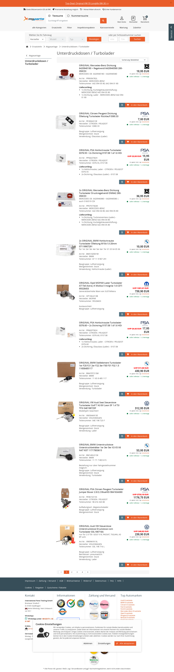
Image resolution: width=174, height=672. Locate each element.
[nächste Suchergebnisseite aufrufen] (87, 572)
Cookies (28, 587)
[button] (172, 2)
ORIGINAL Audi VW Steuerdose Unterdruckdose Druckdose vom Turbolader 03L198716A (96, 529)
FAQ (112, 581)
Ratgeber (39, 587)
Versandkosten (145, 74)
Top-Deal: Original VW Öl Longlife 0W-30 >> (87, 3)
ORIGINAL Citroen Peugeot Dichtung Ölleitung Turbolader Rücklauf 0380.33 (98, 115)
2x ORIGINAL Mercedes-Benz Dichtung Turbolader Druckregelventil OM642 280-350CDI (100, 193)
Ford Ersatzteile (126, 609)
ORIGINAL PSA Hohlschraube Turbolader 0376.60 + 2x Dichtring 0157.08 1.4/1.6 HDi (100, 324)
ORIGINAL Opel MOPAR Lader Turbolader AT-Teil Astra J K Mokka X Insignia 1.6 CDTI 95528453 (100, 285)
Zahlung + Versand (47, 581)
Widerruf (87, 581)
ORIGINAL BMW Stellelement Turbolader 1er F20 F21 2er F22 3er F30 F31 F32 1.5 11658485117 (100, 365)
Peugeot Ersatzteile (128, 615)
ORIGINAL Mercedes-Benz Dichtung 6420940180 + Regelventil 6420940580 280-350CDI (100, 68)
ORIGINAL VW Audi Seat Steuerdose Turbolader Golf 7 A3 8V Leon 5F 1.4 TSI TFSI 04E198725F (99, 405)
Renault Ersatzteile (128, 617)
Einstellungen (104, 643)
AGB (61, 581)
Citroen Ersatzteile (128, 605)
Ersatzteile (37, 46)
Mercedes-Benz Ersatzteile (131, 611)
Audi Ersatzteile (126, 600)
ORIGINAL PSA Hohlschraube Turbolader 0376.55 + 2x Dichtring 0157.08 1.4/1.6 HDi (100, 152)
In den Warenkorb (137, 105)
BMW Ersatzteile (127, 602)
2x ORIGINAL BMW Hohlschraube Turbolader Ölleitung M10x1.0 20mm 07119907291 (98, 243)
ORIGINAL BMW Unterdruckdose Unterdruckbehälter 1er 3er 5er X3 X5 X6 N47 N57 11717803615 (100, 447)
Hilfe (119, 581)
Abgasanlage (52, 46)
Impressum (30, 581)
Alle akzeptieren (125, 643)
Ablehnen (88, 643)
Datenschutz (100, 581)
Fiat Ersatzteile (126, 607)
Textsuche (57, 15)
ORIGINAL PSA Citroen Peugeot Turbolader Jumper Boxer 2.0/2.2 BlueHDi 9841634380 (101, 491)
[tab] (55, 15)
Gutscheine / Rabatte (56, 587)
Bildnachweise (73, 581)
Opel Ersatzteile (127, 613)
